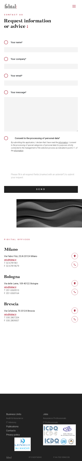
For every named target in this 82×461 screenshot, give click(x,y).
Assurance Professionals (54, 418)
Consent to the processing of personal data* (37, 138)
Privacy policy (13, 434)
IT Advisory (11, 422)
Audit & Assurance (14, 418)
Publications (12, 426)
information (63, 142)
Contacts (11, 430)
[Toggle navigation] (74, 6)
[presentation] (25, 162)
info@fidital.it (10, 260)
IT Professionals (50, 422)
